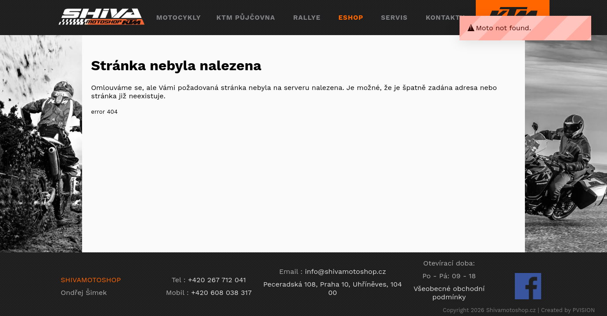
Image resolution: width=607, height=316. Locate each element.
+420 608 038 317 (221, 292)
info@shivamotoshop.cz (345, 271)
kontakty (445, 18)
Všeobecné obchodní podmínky (449, 292)
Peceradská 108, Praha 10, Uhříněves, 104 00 (332, 288)
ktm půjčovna (245, 18)
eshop (350, 18)
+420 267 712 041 (217, 280)
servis (394, 18)
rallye (307, 18)
